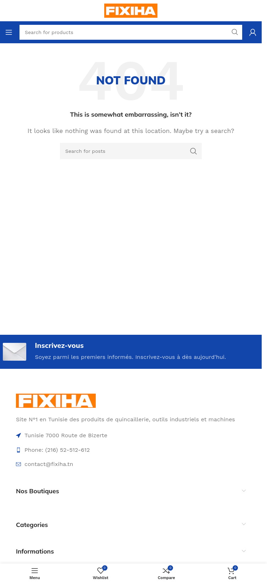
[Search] (131, 151)
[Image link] (56, 400)
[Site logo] (130, 10)
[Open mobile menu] (9, 32)
